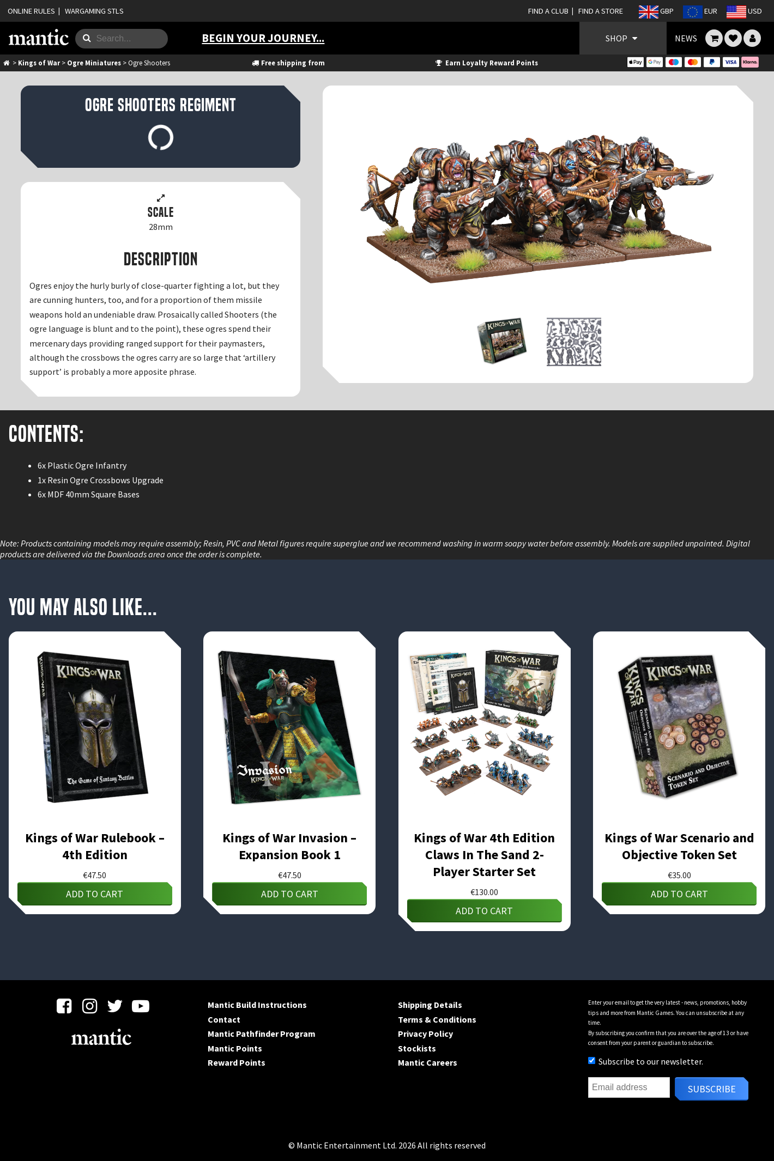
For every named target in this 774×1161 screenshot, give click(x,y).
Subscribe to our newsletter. (645, 1061)
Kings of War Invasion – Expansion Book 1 (289, 846)
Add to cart (94, 894)
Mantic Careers (427, 1062)
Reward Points (236, 1062)
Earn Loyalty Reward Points (485, 62)
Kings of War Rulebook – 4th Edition (95, 846)
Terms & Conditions (437, 1019)
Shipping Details (430, 1004)
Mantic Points (235, 1048)
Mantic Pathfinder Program (262, 1033)
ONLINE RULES (31, 11)
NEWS (686, 38)
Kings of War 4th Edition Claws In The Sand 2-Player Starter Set (484, 854)
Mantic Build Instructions (257, 1004)
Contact (224, 1019)
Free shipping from (288, 62)
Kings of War (39, 62)
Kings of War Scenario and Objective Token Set (679, 846)
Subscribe (712, 1089)
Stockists (417, 1048)
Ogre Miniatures (94, 62)
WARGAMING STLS (94, 11)
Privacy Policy (425, 1033)
